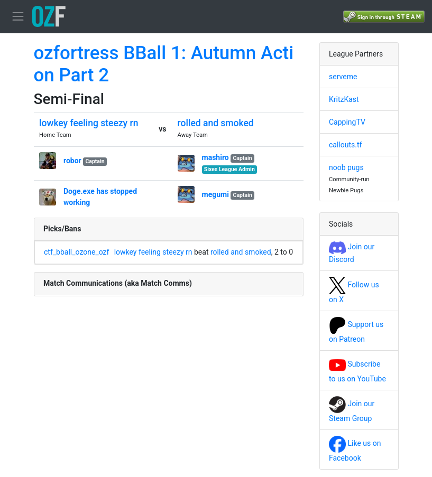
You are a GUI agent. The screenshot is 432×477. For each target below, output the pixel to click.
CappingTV (347, 122)
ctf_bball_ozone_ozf (76, 252)
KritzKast (344, 99)
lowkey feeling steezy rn (88, 123)
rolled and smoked (216, 123)
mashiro (215, 157)
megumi (215, 194)
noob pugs (346, 167)
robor (72, 160)
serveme (343, 76)
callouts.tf (345, 145)
